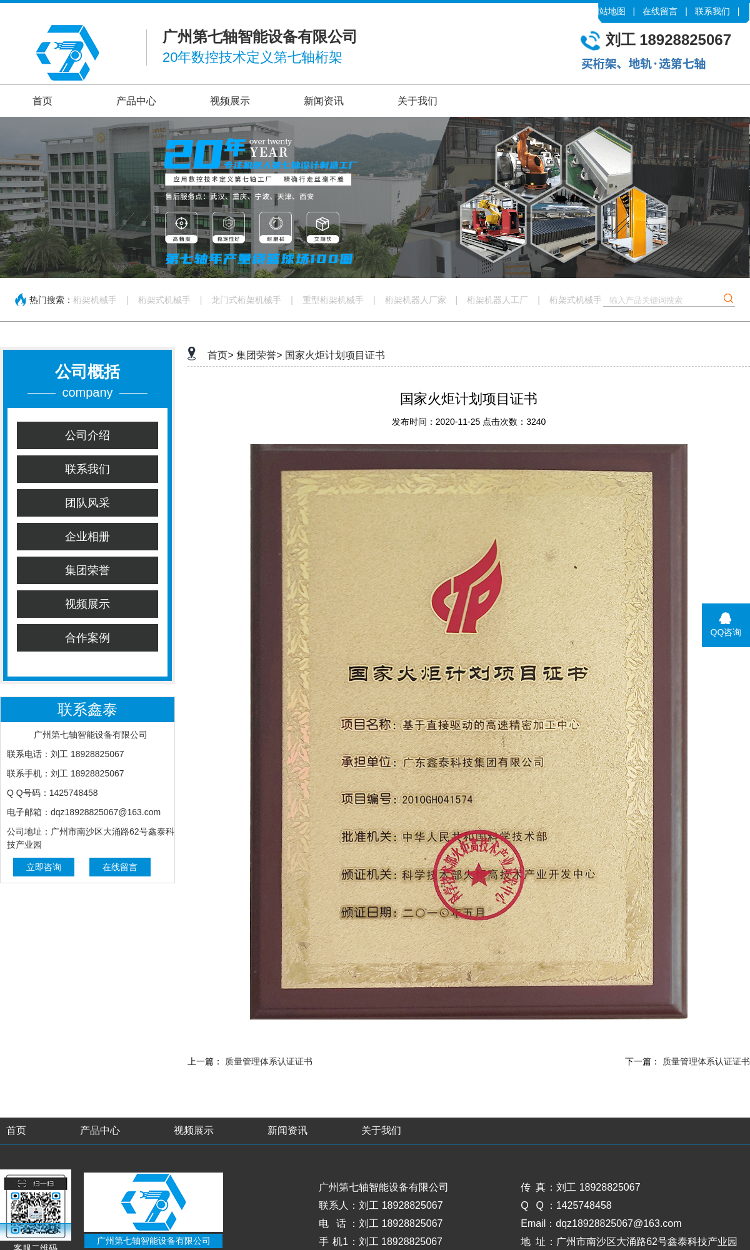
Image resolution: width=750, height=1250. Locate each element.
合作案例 (87, 638)
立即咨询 (43, 867)
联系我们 (712, 11)
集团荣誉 (87, 570)
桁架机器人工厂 (497, 300)
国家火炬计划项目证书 (335, 355)
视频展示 (230, 101)
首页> (220, 355)
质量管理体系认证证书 (268, 1061)
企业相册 (87, 536)
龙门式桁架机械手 (246, 300)
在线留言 (660, 11)
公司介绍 (87, 435)
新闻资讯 (324, 101)
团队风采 (87, 503)
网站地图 (608, 11)
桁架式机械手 (164, 300)
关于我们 (418, 101)
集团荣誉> (259, 355)
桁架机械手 (95, 300)
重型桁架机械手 (333, 300)
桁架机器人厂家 (415, 300)
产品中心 (136, 101)
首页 (42, 101)
